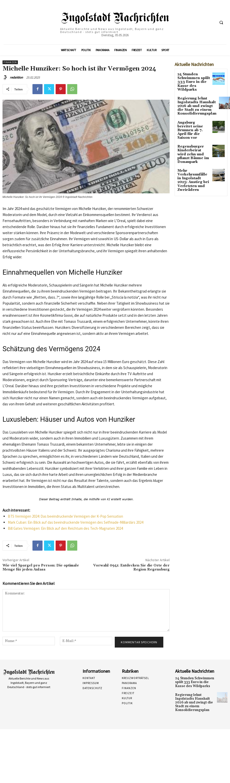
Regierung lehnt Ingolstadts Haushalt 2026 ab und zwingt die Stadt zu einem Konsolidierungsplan (194, 104)
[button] (221, 22)
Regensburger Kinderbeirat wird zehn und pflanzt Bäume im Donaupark (191, 146)
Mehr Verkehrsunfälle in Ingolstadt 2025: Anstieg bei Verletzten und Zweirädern (192, 170)
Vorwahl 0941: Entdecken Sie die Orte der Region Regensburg (131, 567)
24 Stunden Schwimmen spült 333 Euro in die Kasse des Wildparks (191, 81)
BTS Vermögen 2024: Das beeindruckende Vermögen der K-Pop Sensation (65, 516)
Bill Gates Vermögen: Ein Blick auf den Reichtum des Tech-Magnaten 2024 (65, 528)
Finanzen (10, 62)
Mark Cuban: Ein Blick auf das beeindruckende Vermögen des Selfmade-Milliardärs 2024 (75, 522)
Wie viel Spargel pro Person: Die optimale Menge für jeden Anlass (41, 567)
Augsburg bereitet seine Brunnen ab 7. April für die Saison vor (193, 126)
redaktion (16, 77)
